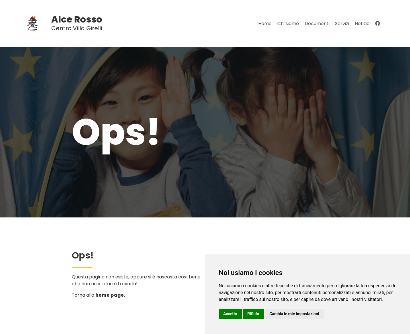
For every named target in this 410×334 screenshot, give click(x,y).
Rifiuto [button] (253, 313)
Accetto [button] (230, 313)
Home (265, 23)
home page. (110, 295)
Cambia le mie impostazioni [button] (294, 313)
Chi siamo (288, 23)
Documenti (317, 23)
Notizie (362, 23)
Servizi (342, 23)
